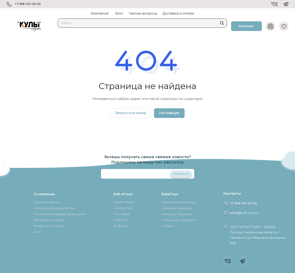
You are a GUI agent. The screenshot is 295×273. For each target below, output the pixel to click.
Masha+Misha (124, 202)
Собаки (168, 226)
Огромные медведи (178, 220)
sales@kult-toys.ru (244, 213)
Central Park (123, 208)
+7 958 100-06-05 (28, 4)
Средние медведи (177, 208)
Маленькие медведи (179, 202)
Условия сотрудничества (54, 208)
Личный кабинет (47, 202)
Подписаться (181, 173)
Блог (38, 232)
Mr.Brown (121, 226)
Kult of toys (123, 194)
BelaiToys (170, 194)
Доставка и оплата (49, 220)
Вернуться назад (131, 113)
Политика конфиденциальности (60, 214)
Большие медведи (177, 214)
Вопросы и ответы (49, 226)
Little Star (120, 220)
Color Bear (121, 214)
